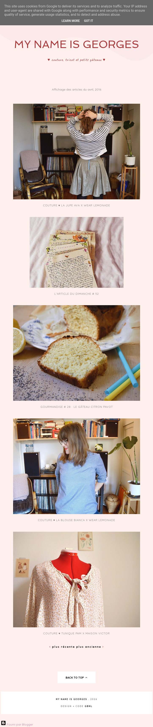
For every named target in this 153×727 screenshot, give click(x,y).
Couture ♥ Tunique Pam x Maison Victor (76, 633)
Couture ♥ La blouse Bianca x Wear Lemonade (76, 520)
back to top (76, 677)
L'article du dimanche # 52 (76, 293)
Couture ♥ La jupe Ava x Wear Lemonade (76, 205)
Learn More (71, 21)
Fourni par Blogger (17, 724)
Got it (88, 21)
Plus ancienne (90, 646)
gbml (88, 706)
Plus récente (62, 646)
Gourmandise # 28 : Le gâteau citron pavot (76, 406)
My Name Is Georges (76, 44)
